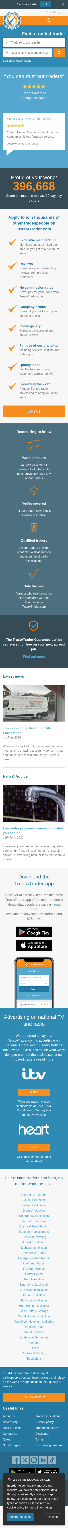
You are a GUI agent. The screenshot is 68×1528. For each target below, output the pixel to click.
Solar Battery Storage (34, 1311)
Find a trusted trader (43, 33)
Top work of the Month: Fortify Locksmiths (27, 730)
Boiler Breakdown (34, 1205)
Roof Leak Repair (34, 1263)
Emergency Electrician (34, 1215)
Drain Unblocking (34, 1210)
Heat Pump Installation (34, 1305)
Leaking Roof (34, 1326)
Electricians (34, 1358)
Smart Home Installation (34, 1316)
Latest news (13, 676)
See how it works (34, 1397)
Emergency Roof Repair (34, 1258)
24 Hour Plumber (34, 1200)
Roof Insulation (34, 1279)
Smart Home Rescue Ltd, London (29, 119)
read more (45, 1059)
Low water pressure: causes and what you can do (33, 831)
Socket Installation (34, 1242)
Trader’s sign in (55, 12)
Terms (40, 1439)
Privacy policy (45, 1422)
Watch (34, 1092)
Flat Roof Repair (34, 1268)
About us (9, 1416)
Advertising (10, 1422)
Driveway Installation (34, 1289)
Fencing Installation (34, 1300)
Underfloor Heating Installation (34, 1321)
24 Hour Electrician (34, 1221)
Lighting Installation (34, 1247)
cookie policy (15, 1507)
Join (44, 4)
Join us (34, 411)
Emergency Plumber (33, 1194)
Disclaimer (43, 1433)
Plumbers (34, 1342)
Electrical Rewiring (34, 1237)
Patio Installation (34, 1295)
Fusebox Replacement (34, 1231)
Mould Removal (34, 1332)
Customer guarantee (49, 1445)
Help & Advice (15, 776)
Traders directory (47, 1427)
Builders (34, 1348)
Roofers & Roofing (34, 1353)
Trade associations (48, 1416)
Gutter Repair (34, 1274)
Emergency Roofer (34, 1252)
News (6, 1439)
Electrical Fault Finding (34, 1226)
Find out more (34, 656)
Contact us (10, 1433)
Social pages (11, 1445)
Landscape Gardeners (34, 1337)
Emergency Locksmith (34, 1284)
